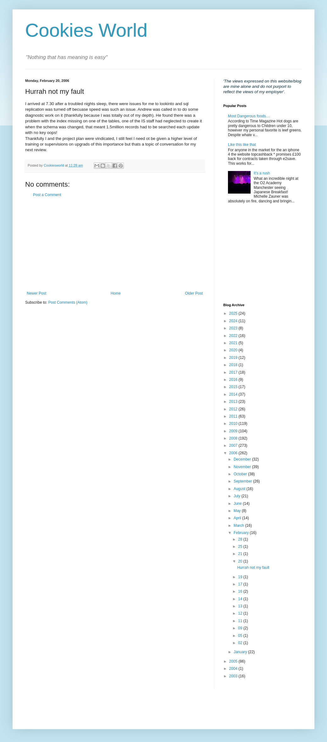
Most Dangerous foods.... (249, 116)
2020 (234, 350)
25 (240, 546)
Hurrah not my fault (253, 567)
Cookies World (86, 30)
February (242, 533)
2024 (234, 321)
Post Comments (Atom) (67, 302)
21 (240, 554)
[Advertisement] (115, 244)
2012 (234, 409)
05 (240, 635)
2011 (234, 416)
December (243, 459)
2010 (234, 423)
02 (240, 643)
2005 (234, 661)
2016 (234, 379)
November (243, 467)
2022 (234, 336)
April (238, 518)
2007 (234, 445)
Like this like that (242, 144)
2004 (234, 668)
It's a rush (262, 173)
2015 (234, 387)
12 (240, 613)
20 (240, 561)
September (243, 481)
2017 (234, 372)
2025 (234, 313)
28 (240, 539)
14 (240, 599)
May (238, 511)
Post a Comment (47, 195)
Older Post (194, 293)
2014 (234, 394)
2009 (234, 431)
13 (240, 606)
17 (240, 584)
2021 (234, 343)
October (241, 474)
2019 (234, 357)
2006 (234, 453)
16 (240, 591)
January (241, 652)
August (240, 489)
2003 (234, 676)
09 (240, 628)
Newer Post (36, 293)
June (238, 503)
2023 (234, 328)
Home (116, 293)
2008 (234, 438)
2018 (234, 365)
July (237, 496)
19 (240, 577)
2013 (234, 401)
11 (240, 621)
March (239, 525)
